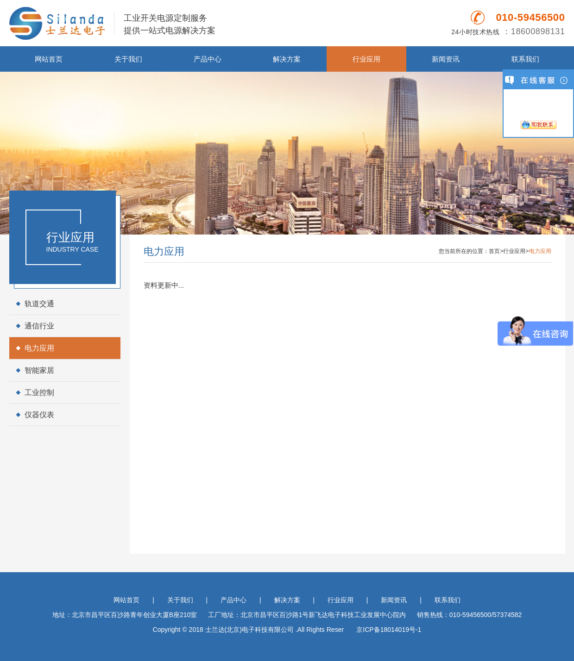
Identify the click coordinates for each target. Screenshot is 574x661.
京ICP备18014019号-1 (388, 629)
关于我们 (128, 59)
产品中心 (207, 59)
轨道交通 (39, 304)
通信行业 (39, 326)
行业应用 (366, 59)
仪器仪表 (39, 415)
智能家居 (39, 370)
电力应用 (39, 348)
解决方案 (287, 59)
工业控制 (39, 392)
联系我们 (525, 59)
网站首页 (49, 59)
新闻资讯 (446, 59)
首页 (494, 251)
